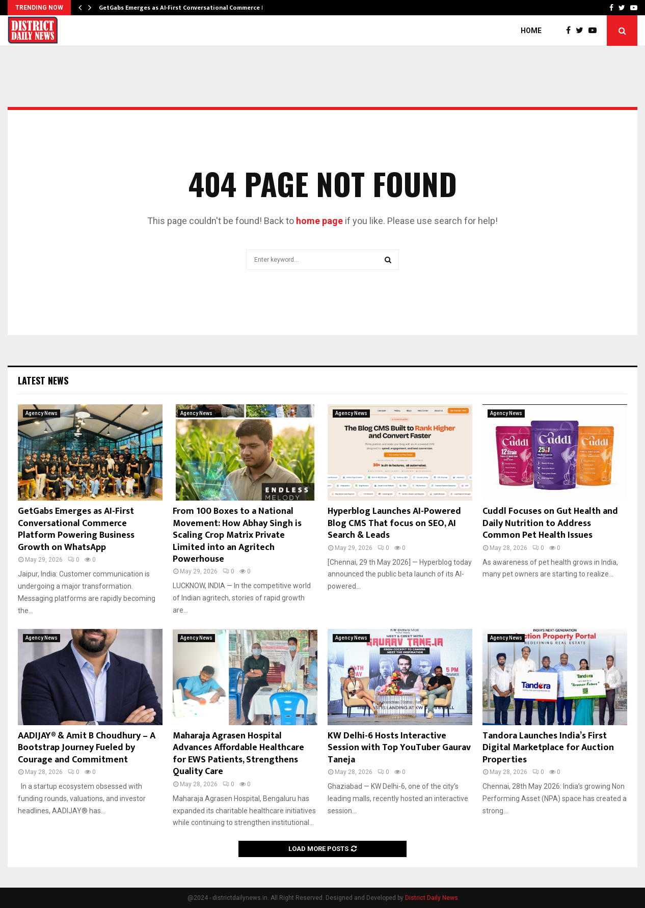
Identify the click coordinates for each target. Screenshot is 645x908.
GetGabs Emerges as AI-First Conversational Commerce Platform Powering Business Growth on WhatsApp (76, 529)
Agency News (41, 413)
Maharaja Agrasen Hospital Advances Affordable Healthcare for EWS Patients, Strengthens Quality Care (238, 753)
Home (531, 30)
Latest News (43, 380)
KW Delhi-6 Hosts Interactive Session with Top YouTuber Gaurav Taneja (399, 747)
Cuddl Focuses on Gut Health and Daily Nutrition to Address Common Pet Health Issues (550, 523)
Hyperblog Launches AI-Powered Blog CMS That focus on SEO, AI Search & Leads (394, 523)
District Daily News (431, 897)
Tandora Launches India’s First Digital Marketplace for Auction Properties (548, 747)
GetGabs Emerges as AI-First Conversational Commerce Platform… (196, 8)
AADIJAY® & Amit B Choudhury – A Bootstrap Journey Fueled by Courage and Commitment (86, 747)
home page (319, 220)
